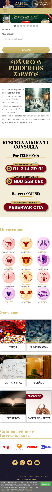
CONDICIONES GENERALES (25, 476)
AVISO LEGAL (44, 476)
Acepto (45, 484)
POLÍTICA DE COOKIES (26, 479)
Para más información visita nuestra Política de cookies (16, 489)
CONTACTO (7, 476)
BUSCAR (26, 49)
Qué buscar (8, 34)
